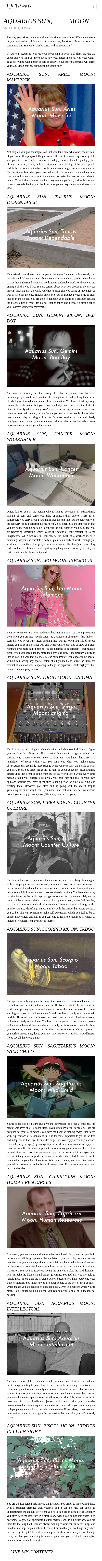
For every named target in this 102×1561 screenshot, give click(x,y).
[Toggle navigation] (94, 6)
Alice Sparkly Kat (18, 6)
